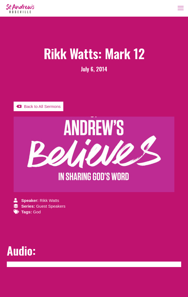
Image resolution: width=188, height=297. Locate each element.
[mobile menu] (180, 8)
